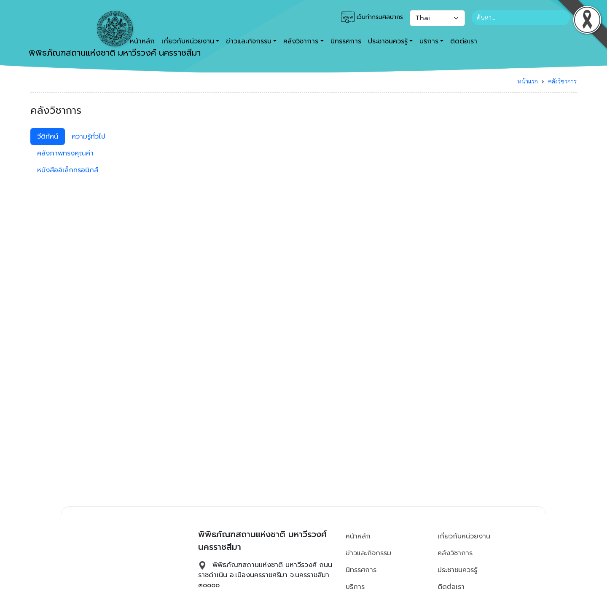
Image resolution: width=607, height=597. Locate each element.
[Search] (521, 17)
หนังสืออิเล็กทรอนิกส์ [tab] (67, 170)
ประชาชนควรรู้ (457, 570)
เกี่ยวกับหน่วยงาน (464, 536)
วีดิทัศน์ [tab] (47, 136)
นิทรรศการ (345, 41)
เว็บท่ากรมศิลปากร (372, 17)
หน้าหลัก (358, 536)
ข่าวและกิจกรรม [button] (248, 41)
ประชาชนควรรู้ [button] (388, 41)
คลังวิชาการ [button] (300, 41)
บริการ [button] (428, 41)
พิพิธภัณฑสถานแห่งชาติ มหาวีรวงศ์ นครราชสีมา (115, 35)
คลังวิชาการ (562, 81)
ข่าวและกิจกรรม (368, 553)
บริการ (355, 587)
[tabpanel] (373, 131)
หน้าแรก (527, 81)
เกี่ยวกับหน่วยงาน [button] (187, 41)
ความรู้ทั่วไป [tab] (88, 136)
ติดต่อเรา (463, 41)
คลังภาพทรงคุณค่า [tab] (65, 153)
